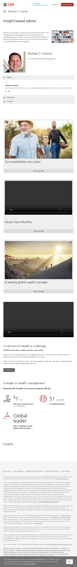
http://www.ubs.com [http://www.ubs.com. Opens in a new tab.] (62, 479)
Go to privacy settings (29, 564)
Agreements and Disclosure (48, 556)
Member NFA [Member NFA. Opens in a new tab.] (39, 523)
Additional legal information (34, 471)
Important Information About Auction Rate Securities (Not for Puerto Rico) (32, 554)
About (7, 77)
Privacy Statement (29, 561)
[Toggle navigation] (15, 11)
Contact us (54, 4)
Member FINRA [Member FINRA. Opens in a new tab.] (65, 517)
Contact (8, 101)
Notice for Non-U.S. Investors (12, 548)
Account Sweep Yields (23, 552)
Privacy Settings (65, 471)
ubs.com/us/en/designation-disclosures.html (59, 544)
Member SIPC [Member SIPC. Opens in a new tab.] (56, 517)
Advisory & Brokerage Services (40, 552)
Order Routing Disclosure (52, 548)
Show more (38, 171)
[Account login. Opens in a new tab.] (67, 4)
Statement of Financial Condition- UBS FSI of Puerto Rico (33, 550)
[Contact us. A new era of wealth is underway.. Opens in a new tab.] (9, 370)
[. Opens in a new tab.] (8, 5)
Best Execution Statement (58, 550)
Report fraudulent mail (52, 471)
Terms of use (7, 471)
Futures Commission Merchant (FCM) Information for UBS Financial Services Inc (35, 555)
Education (9, 97)
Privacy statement (18, 471)
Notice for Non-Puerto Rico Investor (33, 548)
